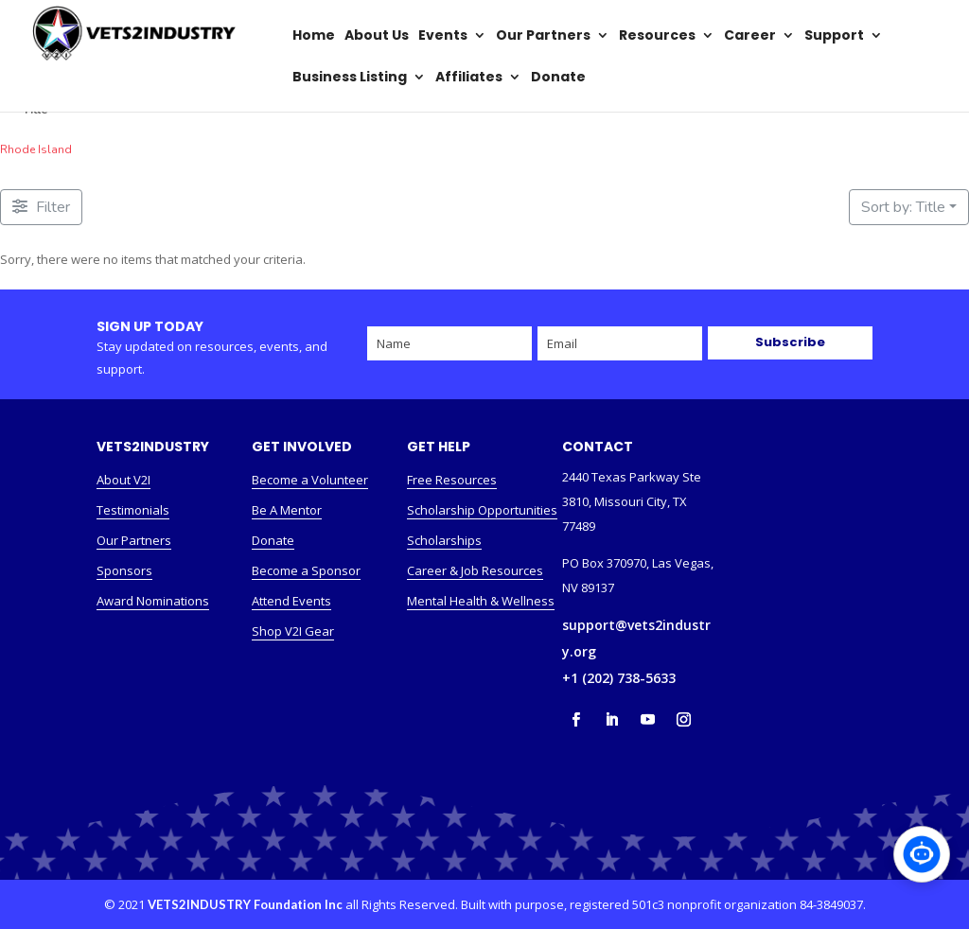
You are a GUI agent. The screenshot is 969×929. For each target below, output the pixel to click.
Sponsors (124, 570)
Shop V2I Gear (293, 631)
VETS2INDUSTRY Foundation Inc (245, 904)
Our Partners (134, 540)
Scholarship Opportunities (482, 509)
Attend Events (291, 600)
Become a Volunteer (310, 479)
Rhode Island (36, 149)
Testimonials (133, 509)
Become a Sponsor (306, 570)
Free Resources (452, 479)
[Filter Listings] (41, 207)
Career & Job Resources (475, 570)
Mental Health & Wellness (481, 600)
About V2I (123, 479)
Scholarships (444, 540)
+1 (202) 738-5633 (619, 678)
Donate (273, 540)
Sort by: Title (903, 207)
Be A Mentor (287, 509)
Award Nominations (153, 600)
